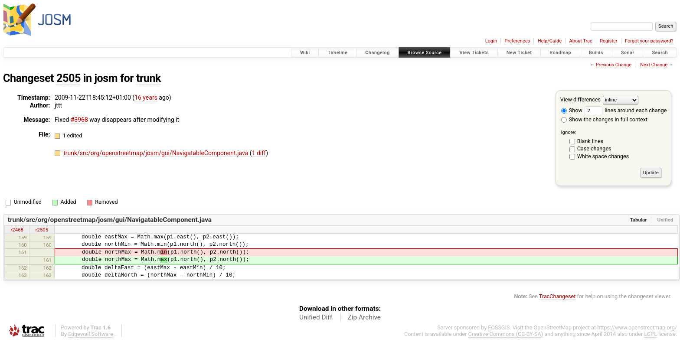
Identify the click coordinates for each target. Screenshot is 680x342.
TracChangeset (557, 296)
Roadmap (560, 52)
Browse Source (425, 52)
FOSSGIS (499, 327)
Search (660, 52)
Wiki (305, 52)
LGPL (650, 334)
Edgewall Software (90, 334)
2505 (68, 78)
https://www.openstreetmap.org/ (637, 327)
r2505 (42, 230)
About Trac (580, 41)
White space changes (603, 156)
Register (608, 41)
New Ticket (519, 52)
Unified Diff (315, 317)
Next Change (653, 65)
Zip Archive (364, 317)
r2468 (16, 230)
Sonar (627, 52)
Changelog (377, 52)
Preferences (517, 41)
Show (571, 110)
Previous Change (613, 65)
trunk (148, 78)
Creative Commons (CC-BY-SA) (505, 334)
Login (491, 41)
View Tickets (473, 52)
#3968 (79, 119)
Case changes (594, 148)
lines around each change (626, 110)
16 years (145, 97)
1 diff (259, 153)
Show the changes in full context (604, 119)
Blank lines (590, 141)
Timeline (337, 52)
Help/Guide (550, 41)
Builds (596, 52)
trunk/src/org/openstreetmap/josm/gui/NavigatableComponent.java (156, 153)
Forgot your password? (649, 41)
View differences (580, 99)
